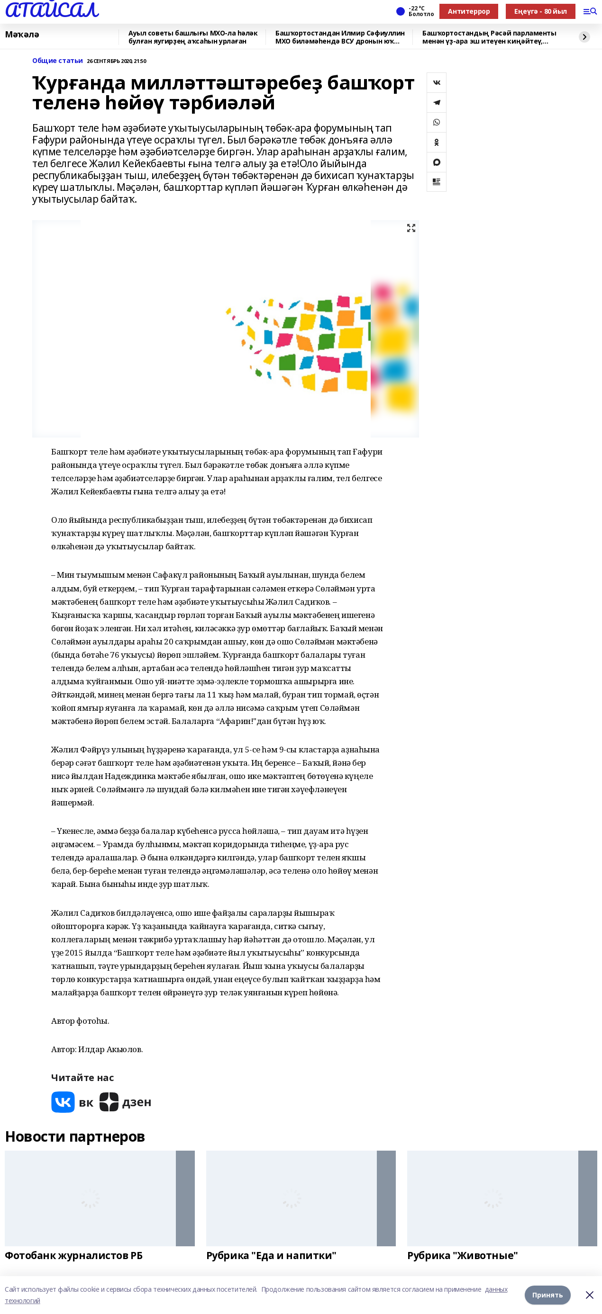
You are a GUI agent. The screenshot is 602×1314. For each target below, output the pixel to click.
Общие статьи (57, 61)
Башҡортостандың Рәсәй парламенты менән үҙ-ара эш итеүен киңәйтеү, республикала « (489, 37)
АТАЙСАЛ (51, 10)
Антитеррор (469, 11)
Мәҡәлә (22, 34)
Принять (547, 1294)
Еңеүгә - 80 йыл (540, 11)
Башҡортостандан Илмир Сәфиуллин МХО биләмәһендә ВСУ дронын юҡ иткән (340, 37)
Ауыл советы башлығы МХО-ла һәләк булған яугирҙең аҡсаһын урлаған (193, 37)
